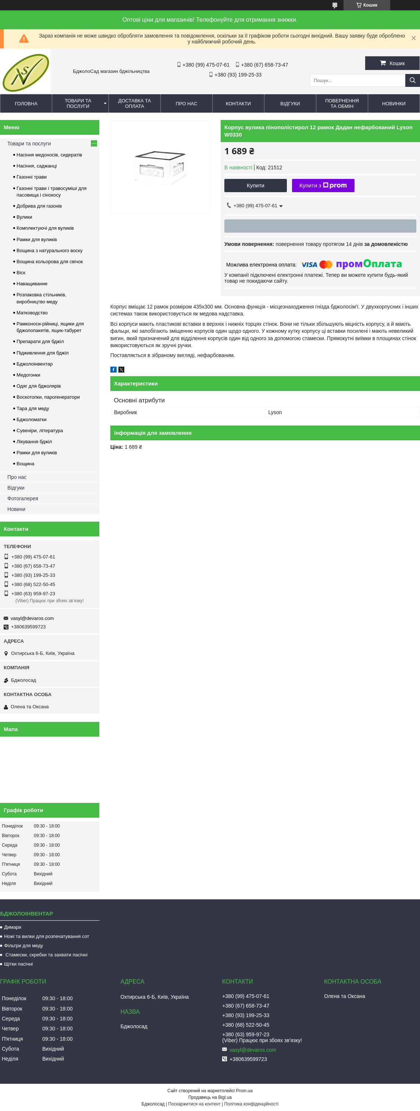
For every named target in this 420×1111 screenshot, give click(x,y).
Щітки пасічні (18, 964)
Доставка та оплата (134, 103)
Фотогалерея (22, 498)
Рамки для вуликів (37, 239)
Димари (12, 927)
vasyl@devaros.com (32, 618)
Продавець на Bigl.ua (210, 1097)
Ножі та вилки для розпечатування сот (46, 936)
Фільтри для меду (23, 945)
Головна (26, 103)
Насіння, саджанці (37, 166)
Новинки (394, 103)
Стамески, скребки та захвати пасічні (46, 954)
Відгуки (290, 103)
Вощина (25, 463)
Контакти (238, 103)
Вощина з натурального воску (49, 250)
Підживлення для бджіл (43, 353)
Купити (255, 185)
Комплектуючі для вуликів (45, 228)
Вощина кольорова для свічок (50, 261)
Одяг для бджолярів (39, 386)
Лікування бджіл (34, 441)
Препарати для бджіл (40, 341)
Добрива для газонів (39, 206)
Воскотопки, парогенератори (48, 397)
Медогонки (28, 375)
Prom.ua (244, 1090)
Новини (16, 509)
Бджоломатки (32, 419)
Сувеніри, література (40, 430)
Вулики (24, 217)
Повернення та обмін (342, 103)
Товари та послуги (78, 103)
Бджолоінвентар (35, 364)
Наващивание (32, 283)
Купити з (323, 185)
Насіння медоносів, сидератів (49, 155)
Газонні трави (32, 177)
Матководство (32, 312)
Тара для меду (33, 408)
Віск (21, 272)
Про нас (186, 103)
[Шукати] (412, 80)
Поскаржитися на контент (194, 1104)
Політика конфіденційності (251, 1104)
